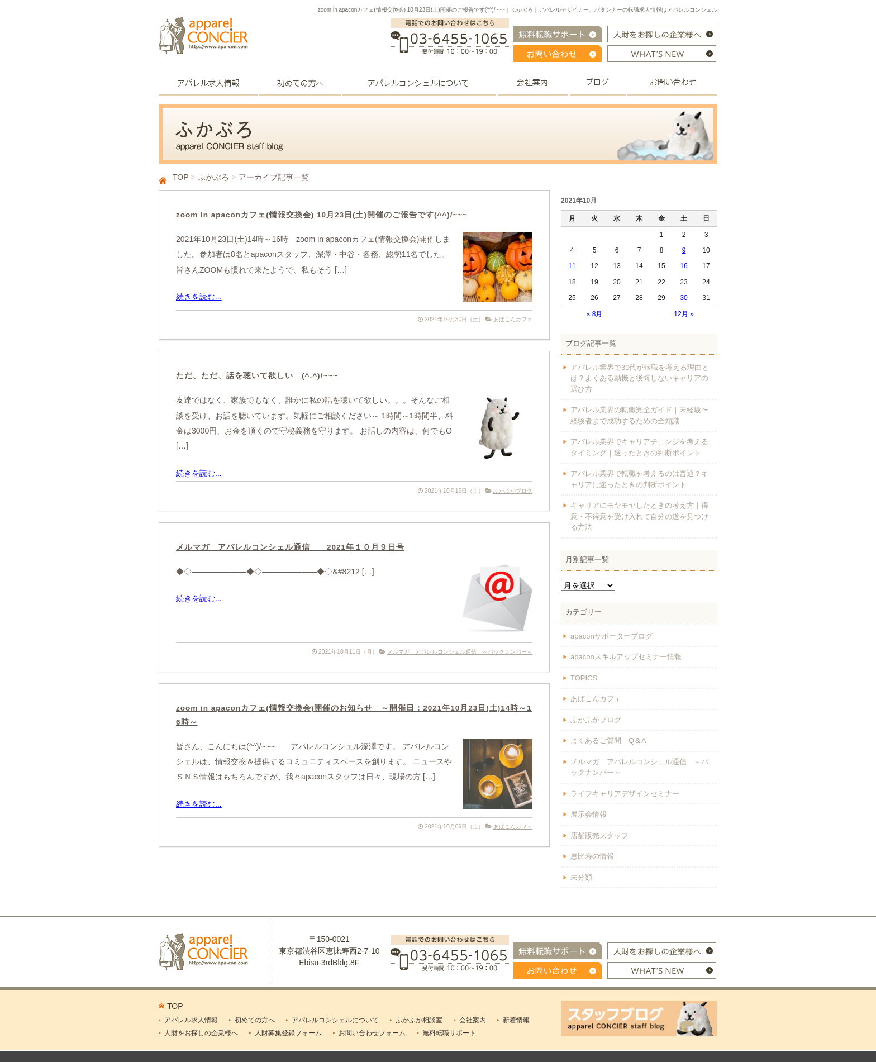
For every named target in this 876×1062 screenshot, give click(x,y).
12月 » (684, 314)
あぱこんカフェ (512, 319)
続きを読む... (199, 296)
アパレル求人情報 (191, 1020)
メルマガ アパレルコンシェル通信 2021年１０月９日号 (290, 547)
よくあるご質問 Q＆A (608, 740)
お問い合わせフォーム (372, 1033)
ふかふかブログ (512, 491)
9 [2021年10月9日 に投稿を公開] (684, 250)
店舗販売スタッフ (599, 835)
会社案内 (472, 1020)
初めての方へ (255, 1020)
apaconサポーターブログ (611, 636)
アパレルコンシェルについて (335, 1020)
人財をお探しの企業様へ (201, 1033)
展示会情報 (588, 814)
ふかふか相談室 (419, 1020)
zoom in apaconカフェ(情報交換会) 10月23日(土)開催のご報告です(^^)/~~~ (322, 215)
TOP (180, 177)
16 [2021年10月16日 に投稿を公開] (683, 266)
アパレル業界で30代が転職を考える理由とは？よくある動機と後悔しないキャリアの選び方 (639, 378)
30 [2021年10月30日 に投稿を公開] (683, 298)
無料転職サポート (449, 1033)
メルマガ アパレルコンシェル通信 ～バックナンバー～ (459, 652)
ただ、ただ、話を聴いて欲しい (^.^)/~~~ (257, 376)
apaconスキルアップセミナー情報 (626, 657)
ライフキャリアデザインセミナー (624, 793)
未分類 (581, 877)
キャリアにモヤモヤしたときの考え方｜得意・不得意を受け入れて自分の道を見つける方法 (639, 516)
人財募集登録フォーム (288, 1033)
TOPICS (583, 678)
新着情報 (516, 1020)
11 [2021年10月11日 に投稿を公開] (571, 266)
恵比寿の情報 (592, 856)
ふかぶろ (213, 177)
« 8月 (595, 314)
